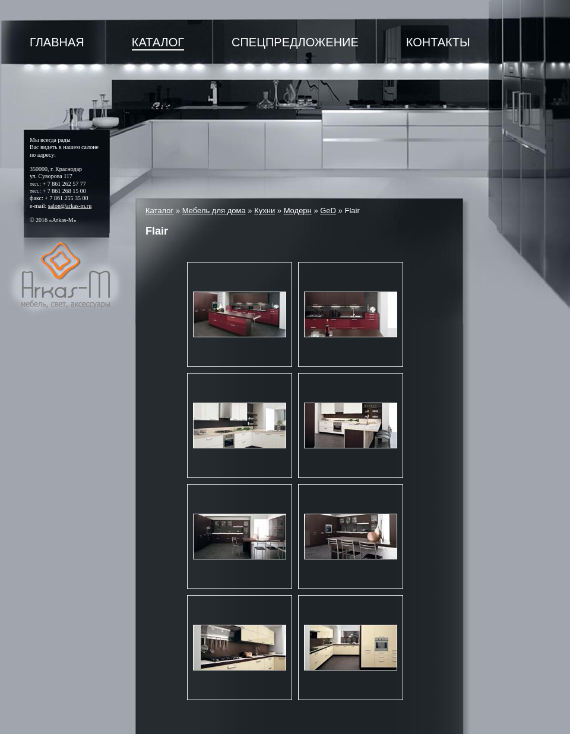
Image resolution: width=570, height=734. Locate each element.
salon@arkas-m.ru (69, 206)
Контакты (438, 42)
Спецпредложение (295, 42)
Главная (57, 42)
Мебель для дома (214, 210)
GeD (328, 210)
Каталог (158, 42)
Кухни (264, 210)
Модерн (298, 210)
